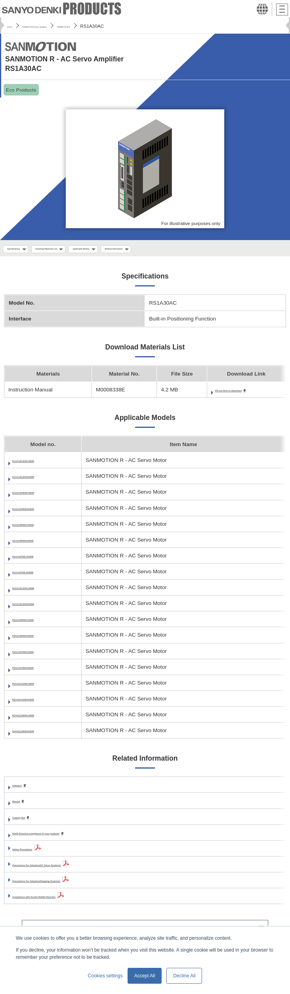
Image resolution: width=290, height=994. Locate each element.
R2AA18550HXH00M (38, 638)
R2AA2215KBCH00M (38, 718)
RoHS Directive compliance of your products (69, 837)
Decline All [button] (184, 976)
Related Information (200, 249)
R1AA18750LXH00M (37, 575)
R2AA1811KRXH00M (38, 607)
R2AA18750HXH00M (38, 670)
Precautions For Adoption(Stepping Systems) (70, 885)
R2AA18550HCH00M (38, 623)
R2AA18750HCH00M (38, 654)
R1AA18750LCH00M (38, 559)
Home (13, 26)
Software (23, 789)
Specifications (22, 249)
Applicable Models (142, 249)
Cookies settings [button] (105, 976)
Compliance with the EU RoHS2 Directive (65, 901)
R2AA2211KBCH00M (38, 686)
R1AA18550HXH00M (38, 543)
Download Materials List (80, 249)
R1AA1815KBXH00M (38, 511)
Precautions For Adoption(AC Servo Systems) (71, 869)
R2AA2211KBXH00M (38, 702)
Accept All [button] (144, 976)
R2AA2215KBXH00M (38, 733)
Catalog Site (28, 821)
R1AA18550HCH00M (38, 527)
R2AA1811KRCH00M (38, 591)
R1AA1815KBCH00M (38, 495)
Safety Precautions (36, 853)
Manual (21, 805)
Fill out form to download (211, 393)
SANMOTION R (116, 26)
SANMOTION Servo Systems (59, 26)
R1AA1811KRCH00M (38, 464)
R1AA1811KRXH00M (38, 480)
